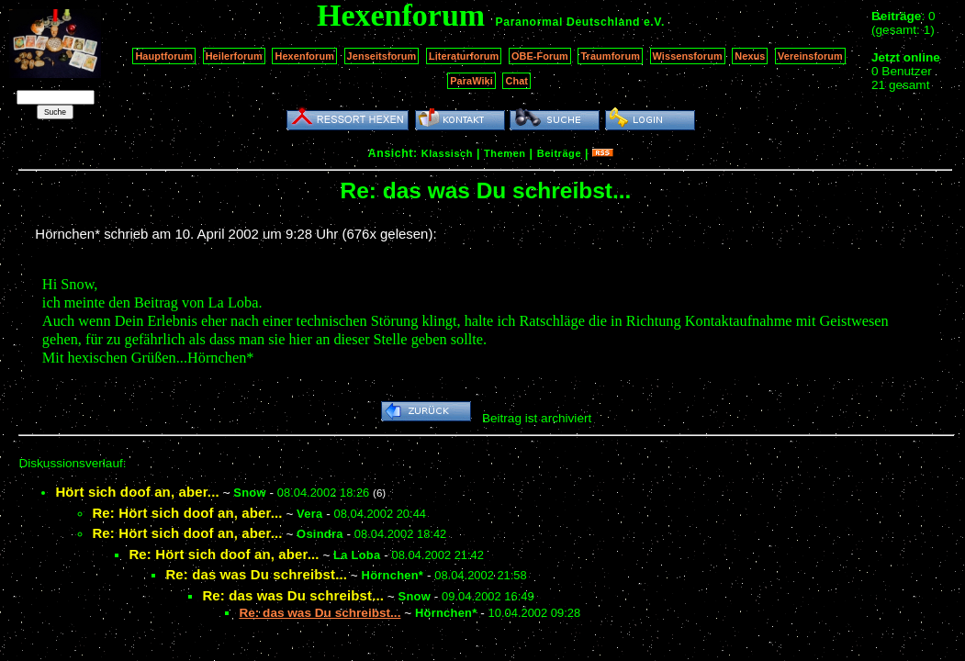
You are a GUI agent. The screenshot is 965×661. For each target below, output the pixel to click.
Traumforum (610, 56)
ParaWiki (471, 80)
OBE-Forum (539, 56)
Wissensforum (688, 56)
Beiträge (559, 153)
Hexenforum (304, 56)
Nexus (750, 56)
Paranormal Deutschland (568, 22)
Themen (504, 153)
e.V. (654, 22)
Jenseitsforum (382, 56)
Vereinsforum (810, 56)
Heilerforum (234, 56)
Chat (516, 80)
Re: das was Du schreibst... (256, 574)
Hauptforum (164, 56)
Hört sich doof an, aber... (137, 491)
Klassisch (447, 153)
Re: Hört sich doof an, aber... (187, 513)
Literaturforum (464, 56)
